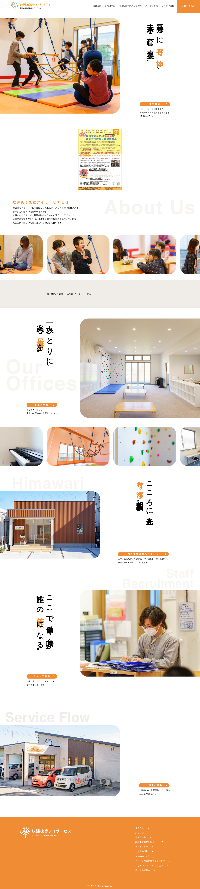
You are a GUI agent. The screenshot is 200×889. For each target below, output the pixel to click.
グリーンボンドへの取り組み (149, 866)
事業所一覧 (110, 6)
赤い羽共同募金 (142, 870)
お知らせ (139, 833)
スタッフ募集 (151, 6)
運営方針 (97, 6)
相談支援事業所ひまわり (130, 6)
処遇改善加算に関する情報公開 (150, 861)
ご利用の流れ (167, 6)
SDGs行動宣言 (142, 856)
